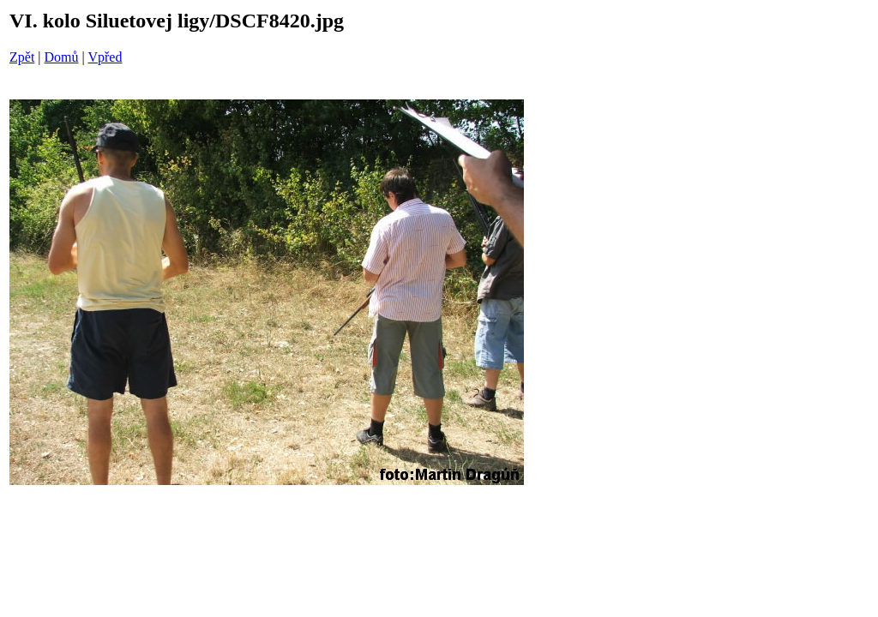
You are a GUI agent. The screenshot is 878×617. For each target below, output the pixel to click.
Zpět (21, 57)
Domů (62, 57)
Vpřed (104, 57)
